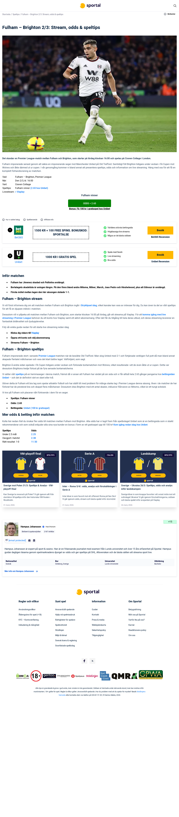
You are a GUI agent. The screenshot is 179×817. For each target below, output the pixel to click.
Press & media (98, 620)
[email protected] (17, 540)
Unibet (18, 262)
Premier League (46, 356)
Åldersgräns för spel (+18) (30, 614)
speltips (20, 374)
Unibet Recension (160, 261)
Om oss (131, 635)
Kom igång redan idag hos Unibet (130, 424)
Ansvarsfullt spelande (64, 609)
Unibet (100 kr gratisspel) (37, 408)
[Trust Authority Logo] (49, 676)
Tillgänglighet (98, 635)
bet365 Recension (160, 237)
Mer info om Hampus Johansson (21, 571)
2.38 (33, 438)
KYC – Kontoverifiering (29, 620)
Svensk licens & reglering (66, 640)
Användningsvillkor (27, 609)
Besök (160, 230)
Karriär (131, 625)
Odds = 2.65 (89, 203)
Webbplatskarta (99, 625)
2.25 (33, 434)
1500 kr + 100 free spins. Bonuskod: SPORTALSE (60, 233)
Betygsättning (134, 609)
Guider (95, 609)
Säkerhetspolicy (99, 630)
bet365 (19, 237)
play (22, 192)
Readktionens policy (137, 630)
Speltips (16, 14)
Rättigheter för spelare (65, 620)
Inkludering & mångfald (29, 625)
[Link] (30, 467)
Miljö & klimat (61, 635)
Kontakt (95, 614)
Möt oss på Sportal (136, 614)
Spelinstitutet (61, 625)
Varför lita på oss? (136, 620)
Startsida (6, 14)
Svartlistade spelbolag (65, 645)
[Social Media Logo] (84, 661)
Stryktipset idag (89, 305)
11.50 (34, 442)
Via (18, 192)
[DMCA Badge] (22, 676)
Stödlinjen (59, 630)
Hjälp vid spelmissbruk (65, 614)
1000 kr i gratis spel (60, 257)
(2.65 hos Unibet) (39, 188)
